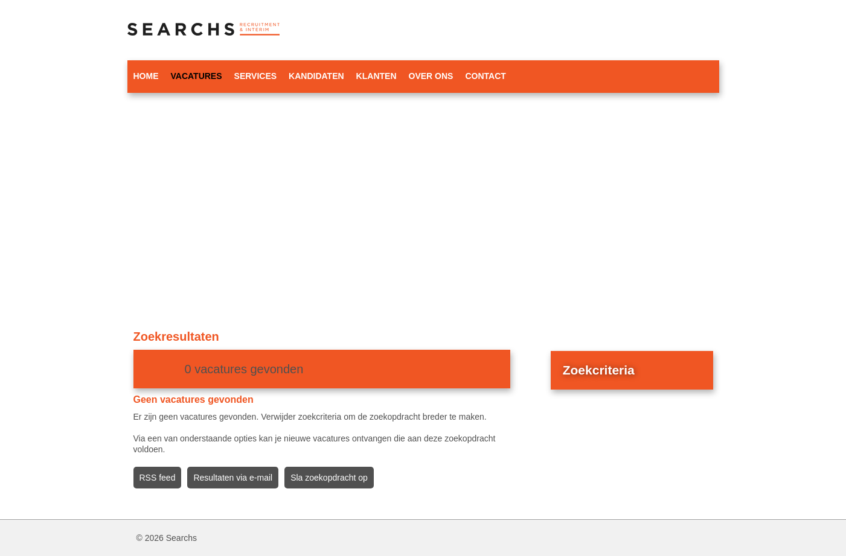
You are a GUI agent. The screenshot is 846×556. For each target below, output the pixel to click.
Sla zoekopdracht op (329, 477)
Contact (485, 76)
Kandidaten (316, 76)
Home (146, 76)
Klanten (376, 76)
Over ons (431, 76)
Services (255, 76)
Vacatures (196, 76)
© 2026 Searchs (166, 538)
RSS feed (157, 477)
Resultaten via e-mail (232, 477)
